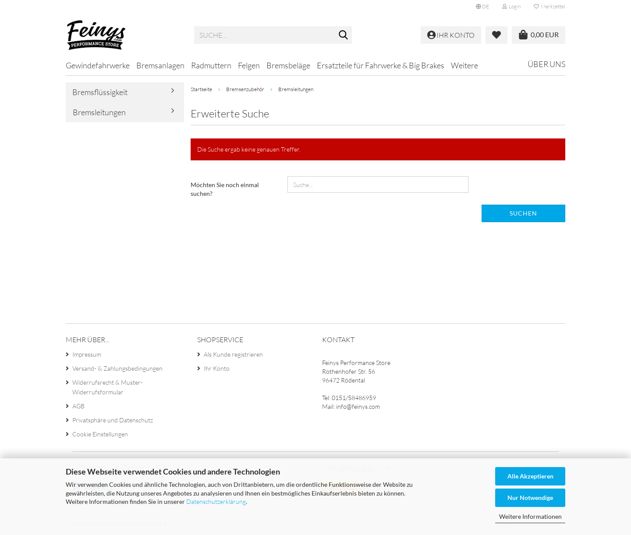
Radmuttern (211, 65)
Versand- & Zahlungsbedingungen (117, 368)
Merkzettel (549, 6)
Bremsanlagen (160, 65)
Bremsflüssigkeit (100, 92)
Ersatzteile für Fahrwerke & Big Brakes (380, 65)
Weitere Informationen (530, 516)
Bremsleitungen (99, 112)
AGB (78, 406)
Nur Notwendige (530, 497)
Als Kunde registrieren (233, 354)
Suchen (523, 213)
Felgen (249, 65)
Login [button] (511, 6)
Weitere (464, 65)
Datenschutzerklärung (216, 501)
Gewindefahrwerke (98, 65)
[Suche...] (343, 35)
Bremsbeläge (288, 65)
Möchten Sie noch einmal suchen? (225, 189)
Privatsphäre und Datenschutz (112, 420)
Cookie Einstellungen (100, 434)
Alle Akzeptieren (530, 476)
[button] (482, 6)
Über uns (546, 64)
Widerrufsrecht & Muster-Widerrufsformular (107, 387)
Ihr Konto (217, 368)
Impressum (86, 354)
